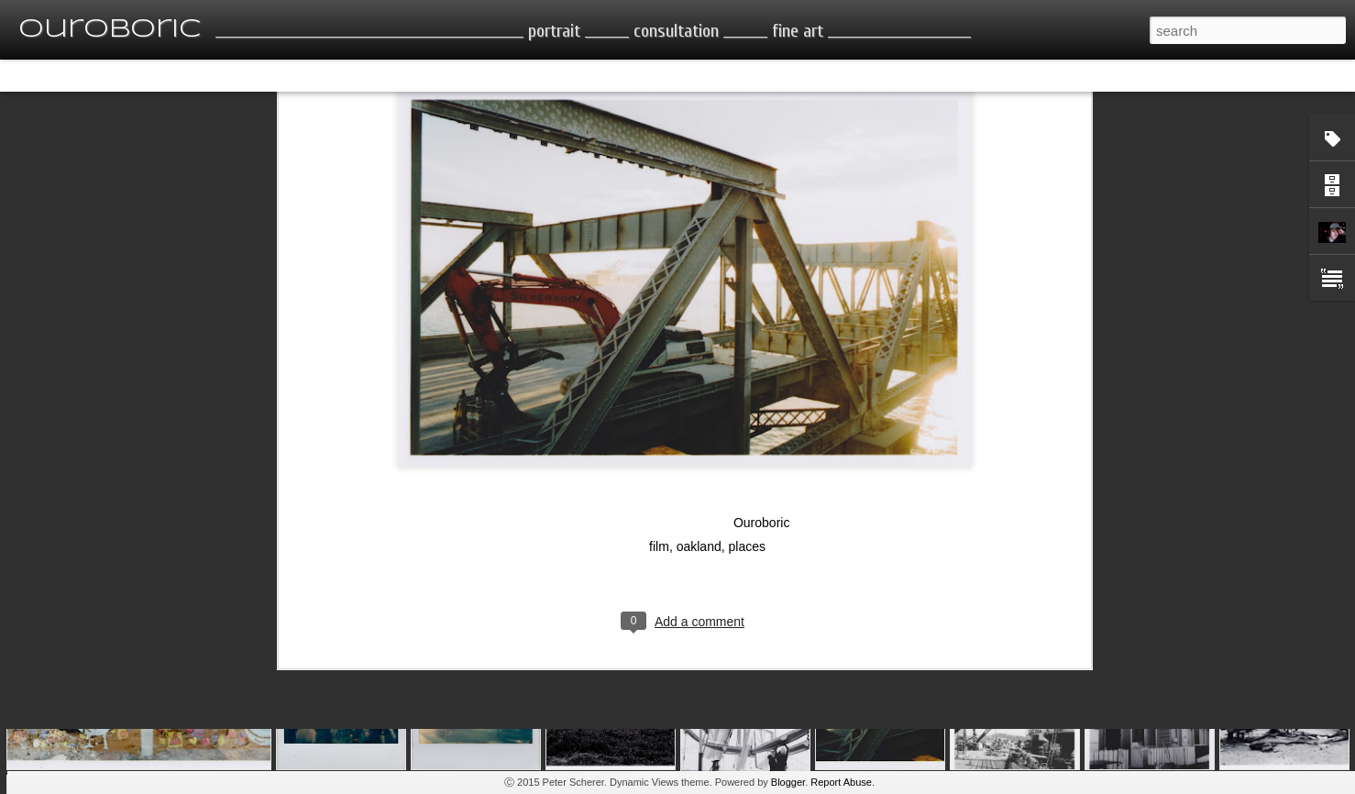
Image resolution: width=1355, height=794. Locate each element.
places (746, 403)
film (659, 403)
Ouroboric (761, 379)
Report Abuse (841, 782)
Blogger (788, 782)
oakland (699, 403)
